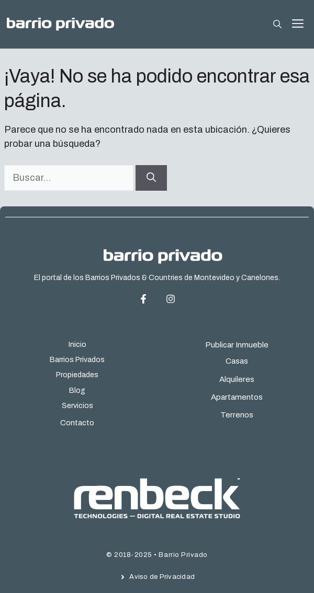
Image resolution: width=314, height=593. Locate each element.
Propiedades (77, 375)
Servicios (77, 406)
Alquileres (236, 379)
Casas (237, 361)
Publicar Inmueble (236, 345)
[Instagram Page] (170, 299)
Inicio (77, 344)
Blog (77, 390)
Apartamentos (237, 397)
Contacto (77, 422)
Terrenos (236, 415)
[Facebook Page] (151, 299)
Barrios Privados (77, 360)
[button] (277, 24)
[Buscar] (151, 178)
